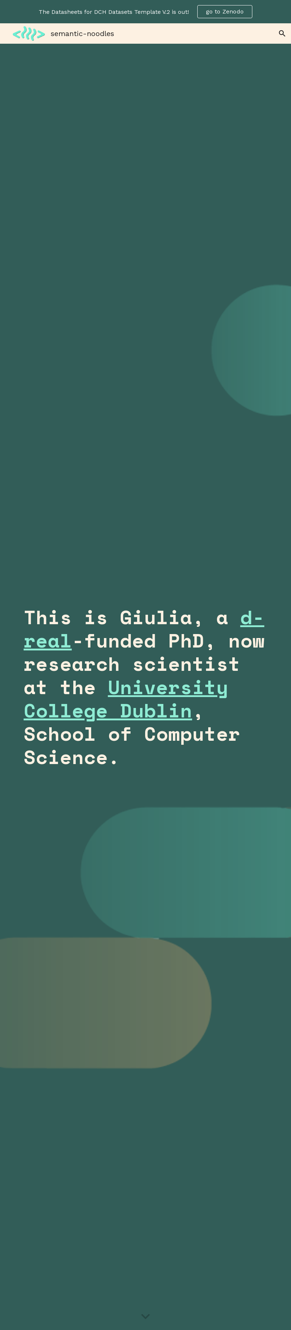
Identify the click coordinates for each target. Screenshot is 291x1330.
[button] (282, 33)
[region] (145, 11)
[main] (145, 686)
